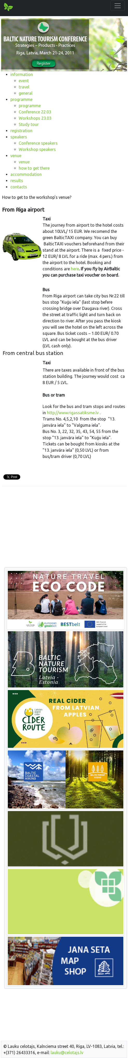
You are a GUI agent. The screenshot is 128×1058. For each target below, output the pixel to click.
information (21, 74)
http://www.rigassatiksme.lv (73, 412)
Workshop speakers (37, 149)
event (24, 80)
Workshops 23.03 (35, 118)
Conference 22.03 (35, 112)
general (25, 93)
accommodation (26, 174)
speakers (18, 137)
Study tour (29, 124)
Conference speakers (38, 143)
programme (21, 99)
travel (24, 87)
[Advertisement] (64, 527)
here (75, 268)
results (16, 180)
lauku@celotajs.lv (67, 1052)
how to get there (34, 168)
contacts (18, 186)
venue (15, 155)
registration (21, 130)
